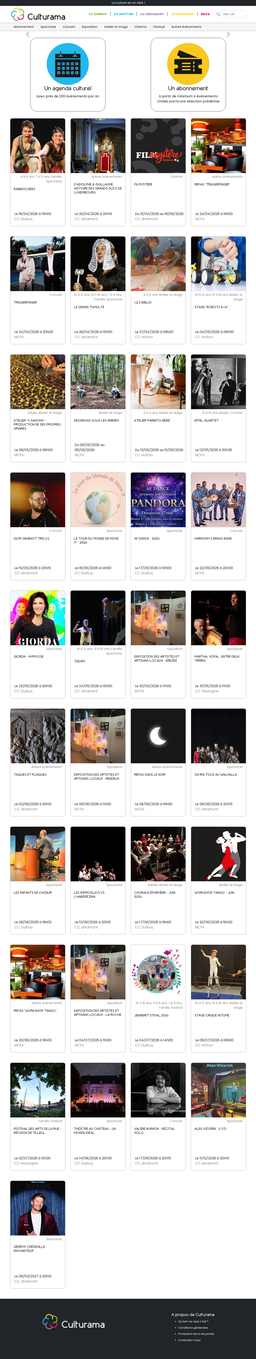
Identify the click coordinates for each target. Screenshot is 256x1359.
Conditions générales (193, 1327)
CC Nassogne (182, 14)
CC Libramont (152, 14)
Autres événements (186, 27)
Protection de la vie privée (196, 1334)
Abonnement (24, 27)
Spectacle (48, 27)
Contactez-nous (189, 1340)
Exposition (89, 27)
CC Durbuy (98, 14)
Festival (159, 27)
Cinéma (140, 27)
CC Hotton (123, 14)
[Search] (233, 14)
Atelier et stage (116, 27)
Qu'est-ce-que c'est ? (193, 1321)
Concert (69, 27)
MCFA (205, 14)
